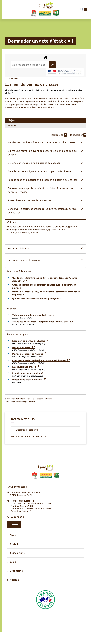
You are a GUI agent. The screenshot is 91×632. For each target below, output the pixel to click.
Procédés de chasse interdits (29, 379)
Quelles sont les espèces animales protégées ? (36, 298)
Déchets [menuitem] (13, 544)
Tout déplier (78, 135)
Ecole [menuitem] (11, 561)
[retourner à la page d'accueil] (45, 9)
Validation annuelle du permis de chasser (34, 315)
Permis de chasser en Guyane (29, 354)
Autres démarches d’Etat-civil (29, 436)
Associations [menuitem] (16, 553)
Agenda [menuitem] (13, 579)
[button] (45, 142)
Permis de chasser (23, 347)
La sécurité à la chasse (25, 367)
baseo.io (32, 401)
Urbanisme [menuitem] (15, 570)
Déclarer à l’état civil (24, 429)
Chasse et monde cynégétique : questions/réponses (41, 360)
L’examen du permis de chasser (30, 341)
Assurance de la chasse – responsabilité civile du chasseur (42, 321)
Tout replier (59, 135)
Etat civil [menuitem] (13, 535)
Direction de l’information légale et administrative (29, 399)
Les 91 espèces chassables (27, 373)
